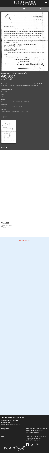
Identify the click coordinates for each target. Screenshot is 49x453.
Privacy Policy (36, 440)
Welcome (29, 428)
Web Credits (38, 438)
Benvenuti (29, 432)
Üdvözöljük (36, 428)
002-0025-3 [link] (8, 226)
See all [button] (3, 147)
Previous (8, 9)
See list (24, 9)
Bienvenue (43, 428)
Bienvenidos (38, 430)
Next (41, 9)
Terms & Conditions (39, 436)
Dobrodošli (36, 432)
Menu (45, 3)
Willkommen (30, 430)
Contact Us (29, 436)
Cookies (28, 440)
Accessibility (29, 438)
